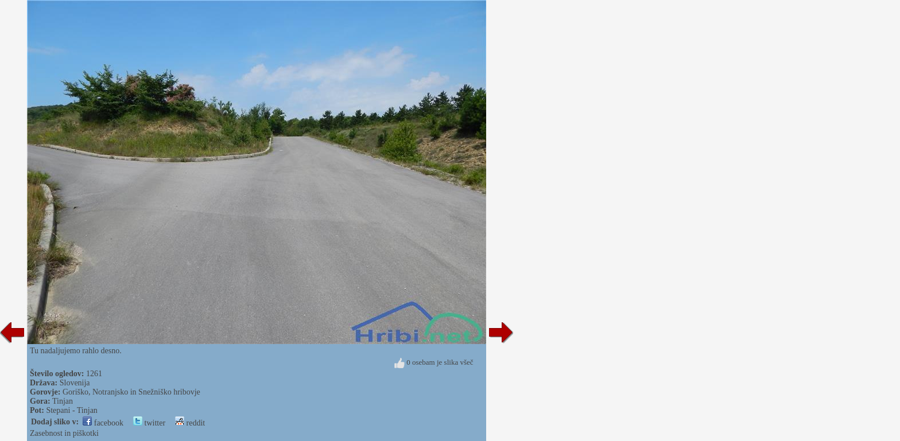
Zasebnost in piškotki (64, 433)
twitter (149, 423)
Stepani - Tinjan (71, 410)
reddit (190, 423)
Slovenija (75, 382)
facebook (103, 423)
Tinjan (62, 401)
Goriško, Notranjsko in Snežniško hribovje (131, 392)
